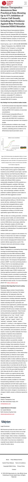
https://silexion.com (12, 282)
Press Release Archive (16, 459)
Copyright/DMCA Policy (9, 466)
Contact (14, 469)
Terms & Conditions (20, 463)
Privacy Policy (21, 466)
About (7, 459)
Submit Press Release (8, 463)
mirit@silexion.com (6, 403)
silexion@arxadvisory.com (7, 414)
